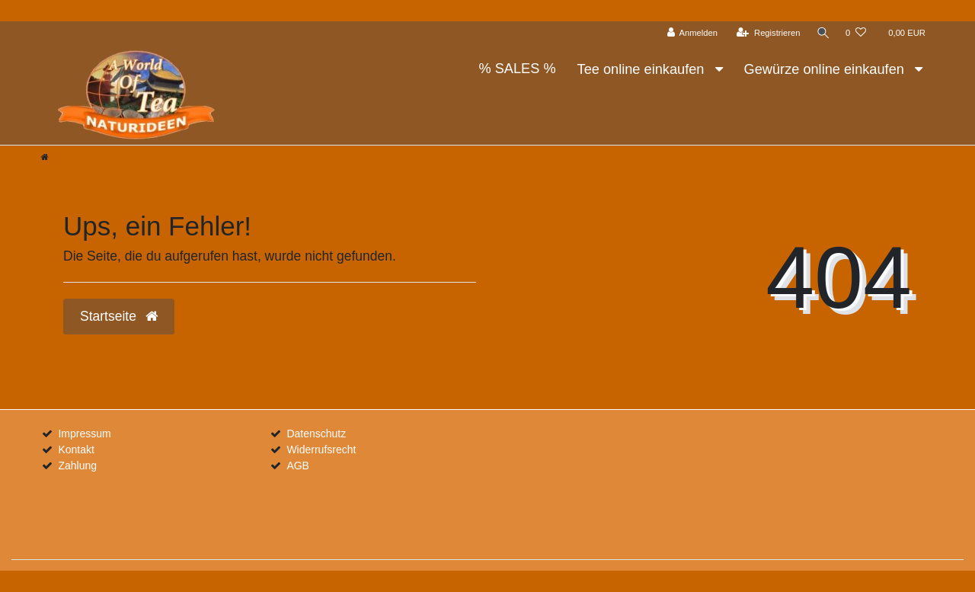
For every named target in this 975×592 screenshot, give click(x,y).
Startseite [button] (119, 316)
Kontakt (76, 449)
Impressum (84, 433)
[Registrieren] (767, 33)
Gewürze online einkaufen (826, 69)
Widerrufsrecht (321, 449)
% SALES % (516, 68)
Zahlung (77, 465)
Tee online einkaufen (642, 69)
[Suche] (822, 33)
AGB (297, 465)
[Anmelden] (690, 33)
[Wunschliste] (855, 33)
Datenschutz (316, 433)
